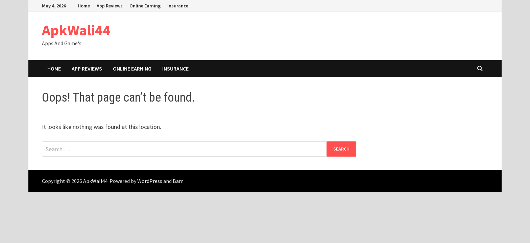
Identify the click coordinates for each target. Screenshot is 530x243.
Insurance (177, 6)
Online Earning (145, 6)
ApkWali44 (76, 30)
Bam (178, 181)
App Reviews (110, 6)
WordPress (149, 181)
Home (84, 6)
